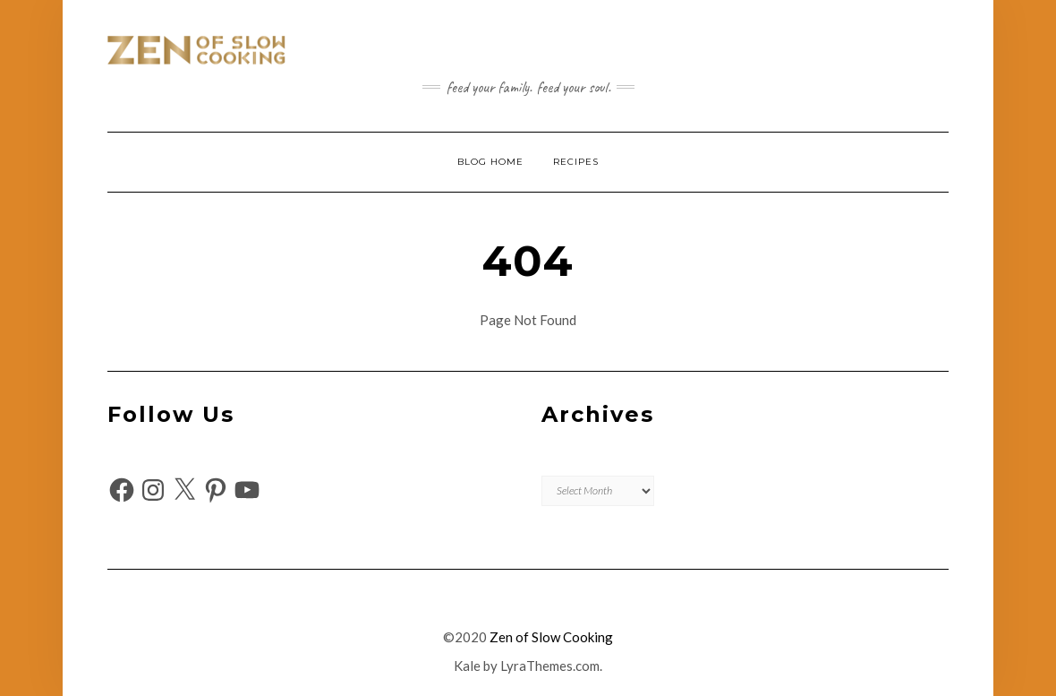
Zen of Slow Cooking (551, 637)
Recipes (576, 162)
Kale (467, 665)
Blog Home (490, 162)
